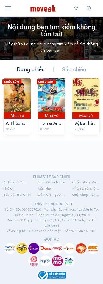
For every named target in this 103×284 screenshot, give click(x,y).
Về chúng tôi (16, 230)
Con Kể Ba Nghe (51, 182)
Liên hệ (82, 230)
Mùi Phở (44, 188)
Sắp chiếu (74, 69)
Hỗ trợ (68, 230)
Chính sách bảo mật (45, 230)
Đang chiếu (30, 69)
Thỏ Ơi (8, 188)
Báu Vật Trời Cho (16, 194)
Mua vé (17, 115)
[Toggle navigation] (8, 8)
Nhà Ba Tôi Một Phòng (86, 188)
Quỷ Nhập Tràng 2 (86, 194)
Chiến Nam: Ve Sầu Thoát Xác (86, 182)
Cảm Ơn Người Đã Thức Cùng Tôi (51, 194)
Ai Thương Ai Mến (23, 123)
